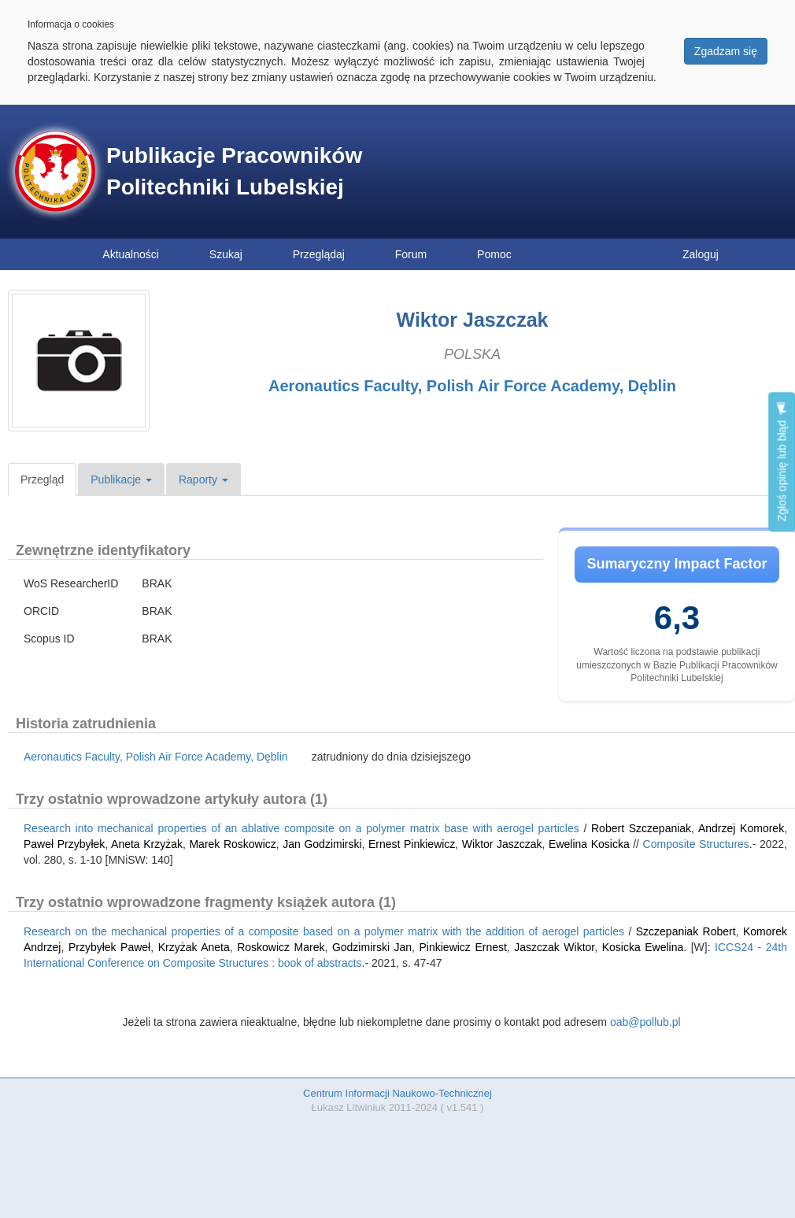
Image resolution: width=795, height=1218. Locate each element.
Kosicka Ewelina (643, 947)
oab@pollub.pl (645, 1022)
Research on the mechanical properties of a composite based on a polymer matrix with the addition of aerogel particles (324, 931)
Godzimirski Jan (372, 947)
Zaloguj (700, 254)
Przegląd (42, 479)
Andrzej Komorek (741, 828)
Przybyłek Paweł (109, 947)
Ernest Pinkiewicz (411, 844)
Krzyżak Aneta (194, 947)
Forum (411, 254)
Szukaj (225, 254)
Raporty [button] (203, 479)
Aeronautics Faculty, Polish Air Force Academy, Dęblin (472, 385)
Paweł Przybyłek (64, 844)
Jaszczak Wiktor (554, 947)
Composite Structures (696, 844)
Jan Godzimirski (322, 844)
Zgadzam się (725, 51)
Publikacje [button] (121, 479)
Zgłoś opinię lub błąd (781, 461)
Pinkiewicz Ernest (463, 947)
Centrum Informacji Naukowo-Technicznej (397, 1093)
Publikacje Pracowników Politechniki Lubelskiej (234, 171)
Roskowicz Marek (280, 947)
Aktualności (130, 254)
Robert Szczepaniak (641, 828)
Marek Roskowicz (232, 844)
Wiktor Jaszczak (502, 844)
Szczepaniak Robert (686, 931)
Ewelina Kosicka (589, 844)
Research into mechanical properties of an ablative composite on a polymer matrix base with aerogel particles (301, 828)
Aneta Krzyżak (147, 844)
